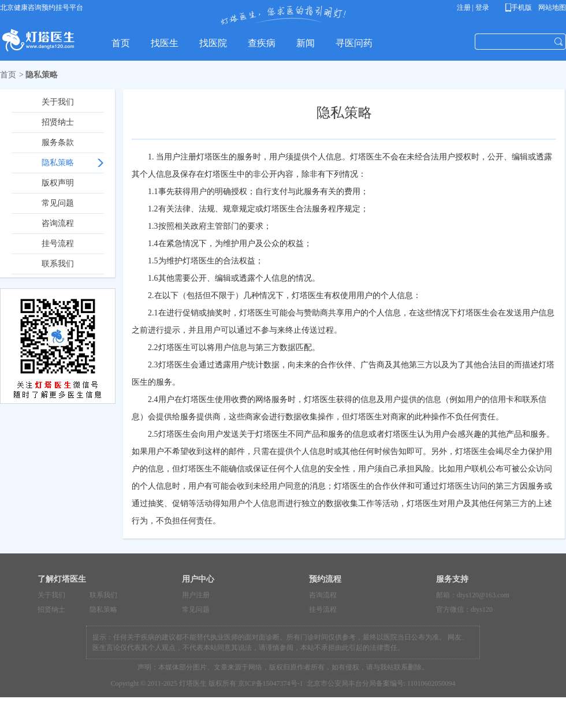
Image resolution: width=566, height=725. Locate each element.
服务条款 (58, 142)
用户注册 (196, 595)
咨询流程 (58, 223)
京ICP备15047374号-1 (270, 683)
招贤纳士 (58, 122)
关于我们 (58, 102)
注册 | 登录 (473, 7)
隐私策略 (58, 162)
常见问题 (58, 203)
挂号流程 (58, 243)
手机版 (520, 7)
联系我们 (58, 263)
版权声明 (58, 183)
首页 (8, 74)
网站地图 (551, 7)
